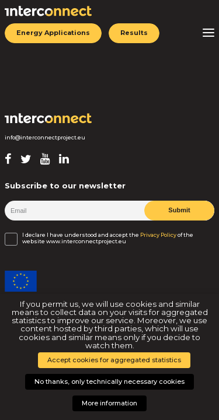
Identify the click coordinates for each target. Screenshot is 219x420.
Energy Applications (53, 33)
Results (134, 33)
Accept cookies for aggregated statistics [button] (114, 360)
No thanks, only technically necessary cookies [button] (109, 381)
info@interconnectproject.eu (45, 138)
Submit (179, 210)
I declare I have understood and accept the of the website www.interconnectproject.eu (107, 238)
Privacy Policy (158, 235)
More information (109, 403)
